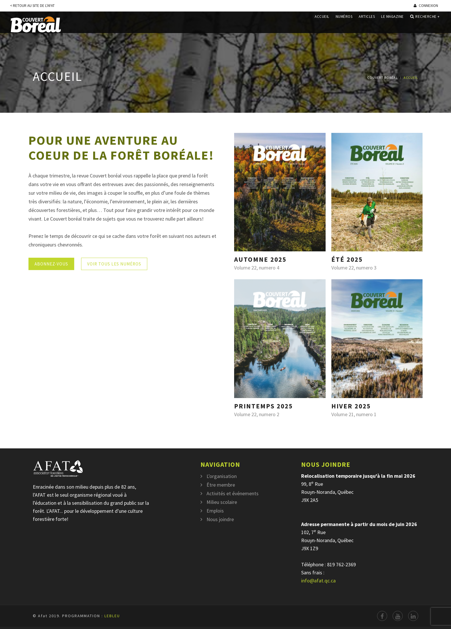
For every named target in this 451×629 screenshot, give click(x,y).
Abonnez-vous (51, 264)
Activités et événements (233, 493)
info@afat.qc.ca (318, 580)
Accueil (322, 24)
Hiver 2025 (351, 406)
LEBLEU (112, 615)
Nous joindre (220, 519)
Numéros (344, 24)
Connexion (426, 5)
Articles (367, 24)
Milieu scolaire (222, 502)
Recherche (425, 24)
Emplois (215, 510)
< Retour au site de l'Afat (32, 5)
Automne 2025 (260, 259)
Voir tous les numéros (114, 264)
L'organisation (222, 476)
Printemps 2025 (263, 406)
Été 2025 (347, 259)
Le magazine (392, 24)
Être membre (221, 484)
